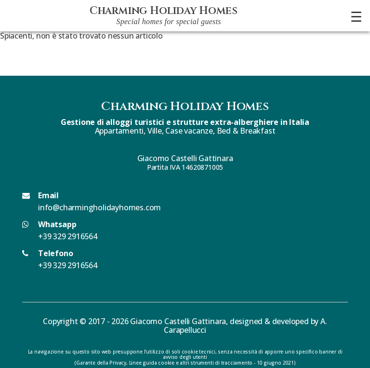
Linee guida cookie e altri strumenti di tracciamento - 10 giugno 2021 (211, 362)
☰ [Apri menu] (356, 16)
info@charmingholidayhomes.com (99, 207)
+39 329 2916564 (67, 236)
